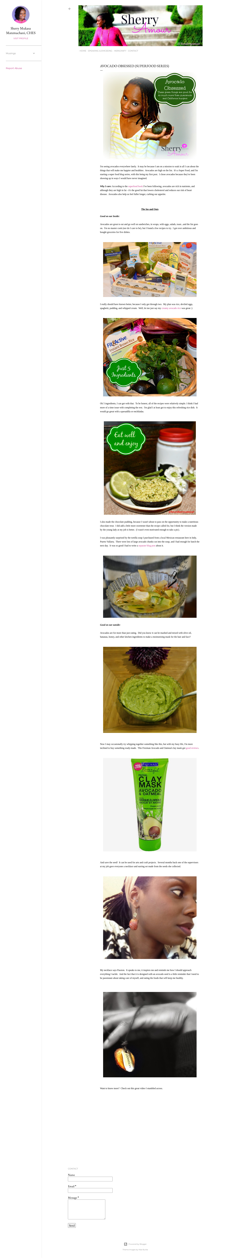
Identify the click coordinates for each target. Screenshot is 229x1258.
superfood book (135, 186)
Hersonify (119, 50)
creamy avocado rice (171, 308)
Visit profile (20, 38)
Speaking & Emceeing (99, 50)
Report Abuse (14, 68)
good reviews (192, 748)
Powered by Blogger (135, 1244)
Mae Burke (143, 1250)
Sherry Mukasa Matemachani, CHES (20, 30)
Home (81, 50)
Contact (132, 50)
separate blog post (146, 545)
